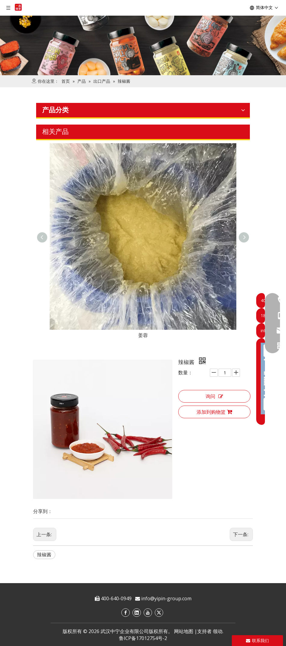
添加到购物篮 (214, 412)
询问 (214, 396)
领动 (217, 631)
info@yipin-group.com (166, 598)
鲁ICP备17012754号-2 (143, 638)
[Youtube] (148, 612)
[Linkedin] (136, 612)
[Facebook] (125, 612)
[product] (143, 45)
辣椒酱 (44, 554)
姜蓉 (143, 335)
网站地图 (183, 631)
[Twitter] (159, 612)
